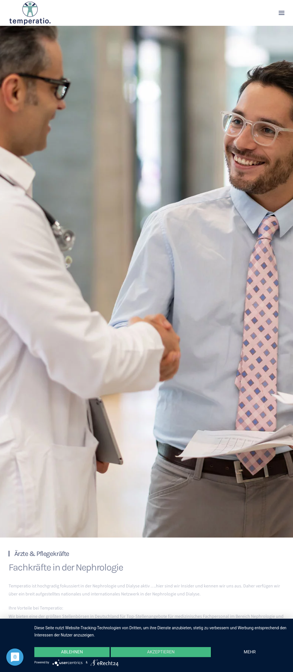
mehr (250, 652)
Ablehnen (72, 652)
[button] (281, 13)
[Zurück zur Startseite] (30, 13)
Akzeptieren (161, 652)
